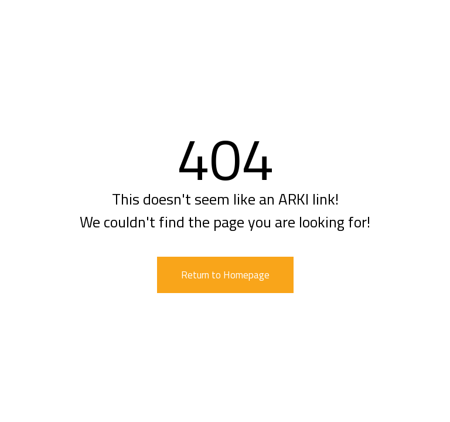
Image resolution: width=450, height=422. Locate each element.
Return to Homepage (225, 275)
